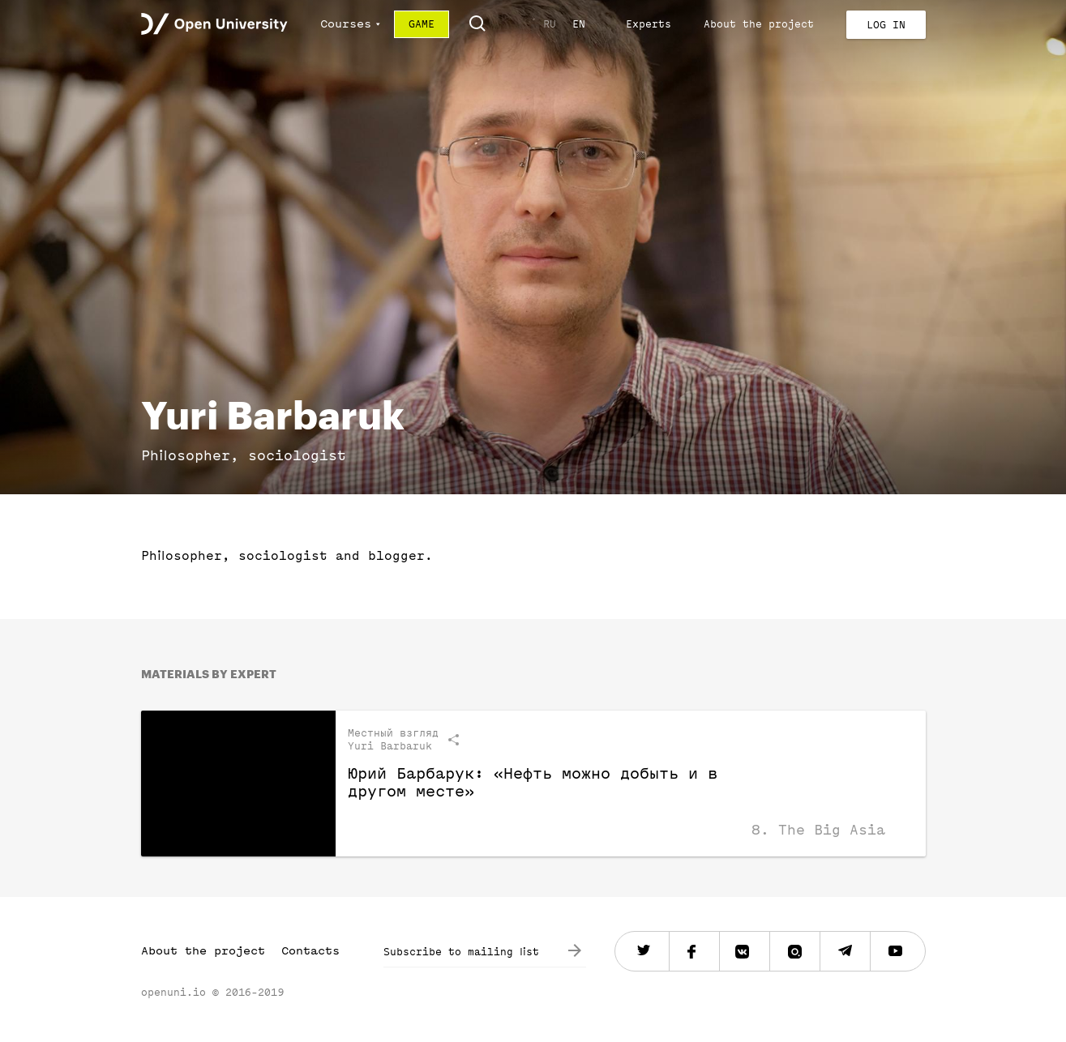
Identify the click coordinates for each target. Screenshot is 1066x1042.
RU (549, 24)
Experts (648, 24)
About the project (759, 24)
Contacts (310, 951)
